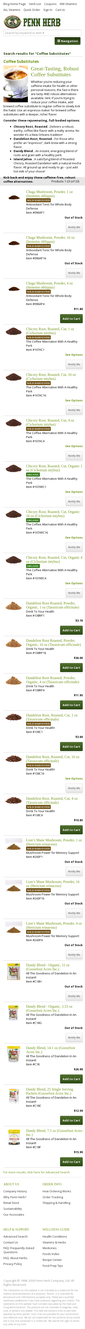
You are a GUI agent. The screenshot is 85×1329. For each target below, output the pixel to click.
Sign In (47, 9)
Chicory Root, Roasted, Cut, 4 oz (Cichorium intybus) (50, 422)
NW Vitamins (68, 3)
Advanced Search (15, 1236)
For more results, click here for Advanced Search (36, 1172)
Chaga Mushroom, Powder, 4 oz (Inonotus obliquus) (49, 285)
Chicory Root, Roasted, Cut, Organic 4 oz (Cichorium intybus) (54, 559)
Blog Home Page (14, 3)
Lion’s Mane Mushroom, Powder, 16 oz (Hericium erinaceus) (53, 884)
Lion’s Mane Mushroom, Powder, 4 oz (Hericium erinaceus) (54, 925)
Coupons (50, 3)
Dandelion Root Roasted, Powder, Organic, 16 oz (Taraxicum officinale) (53, 643)
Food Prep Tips (53, 1266)
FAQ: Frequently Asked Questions (18, 1250)
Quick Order (32, 9)
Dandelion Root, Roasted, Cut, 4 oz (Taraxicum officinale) (52, 800)
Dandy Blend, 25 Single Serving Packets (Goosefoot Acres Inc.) (49, 1091)
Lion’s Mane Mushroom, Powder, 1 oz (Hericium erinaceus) (54, 842)
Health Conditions (55, 1236)
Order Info (52, 1184)
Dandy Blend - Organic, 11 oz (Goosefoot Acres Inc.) (48, 967)
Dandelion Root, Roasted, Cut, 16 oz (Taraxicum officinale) (53, 759)
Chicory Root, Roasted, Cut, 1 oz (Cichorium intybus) (50, 331)
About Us (11, 1184)
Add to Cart (71, 319)
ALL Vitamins (11, 9)
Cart (60, 10)
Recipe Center (52, 1260)
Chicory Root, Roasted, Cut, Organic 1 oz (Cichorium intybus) (54, 468)
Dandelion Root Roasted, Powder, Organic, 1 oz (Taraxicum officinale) (52, 605)
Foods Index (51, 1254)
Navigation (67, 41)
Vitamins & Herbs (54, 1242)
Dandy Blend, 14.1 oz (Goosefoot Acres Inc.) (50, 1050)
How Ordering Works (57, 1191)
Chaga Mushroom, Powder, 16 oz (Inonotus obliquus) (50, 239)
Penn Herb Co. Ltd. (32, 22)
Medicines (50, 1248)
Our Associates (13, 1214)
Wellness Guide (56, 1229)
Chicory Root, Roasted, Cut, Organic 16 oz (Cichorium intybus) (53, 514)
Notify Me (74, 227)
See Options (74, 355)
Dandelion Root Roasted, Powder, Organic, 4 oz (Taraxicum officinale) (52, 680)
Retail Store (11, 1203)
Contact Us (10, 1242)
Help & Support (16, 1229)
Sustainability (12, 1209)
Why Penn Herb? (14, 1197)
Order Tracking (53, 1197)
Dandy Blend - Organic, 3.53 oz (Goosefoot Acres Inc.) (49, 1008)
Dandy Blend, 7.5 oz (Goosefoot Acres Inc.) (54, 1133)
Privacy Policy (12, 1264)
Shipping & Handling (56, 1203)
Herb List (35, 3)
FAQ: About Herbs (15, 1258)
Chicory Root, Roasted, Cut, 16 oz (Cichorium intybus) (51, 377)
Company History (15, 1191)
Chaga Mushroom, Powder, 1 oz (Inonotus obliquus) (49, 194)
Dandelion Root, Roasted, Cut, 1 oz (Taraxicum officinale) (52, 717)
